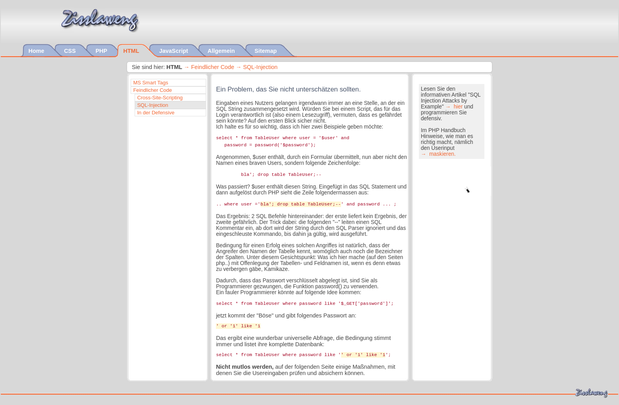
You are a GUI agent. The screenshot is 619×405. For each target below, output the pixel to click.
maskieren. (442, 154)
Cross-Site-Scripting (159, 98)
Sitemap (266, 51)
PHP (102, 51)
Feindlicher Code (212, 67)
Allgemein (222, 51)
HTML (132, 51)
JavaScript (174, 51)
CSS (70, 51)
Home (37, 51)
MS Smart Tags (150, 83)
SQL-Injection (260, 67)
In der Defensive (155, 113)
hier (457, 107)
